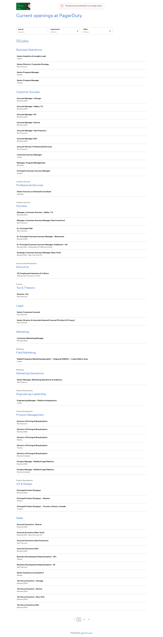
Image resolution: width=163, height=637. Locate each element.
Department (55, 29)
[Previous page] (74, 620)
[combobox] (83, 32)
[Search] (31, 32)
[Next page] (88, 620)
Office (85, 29)
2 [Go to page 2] (84, 619)
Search (20, 29)
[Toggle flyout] (77, 31)
